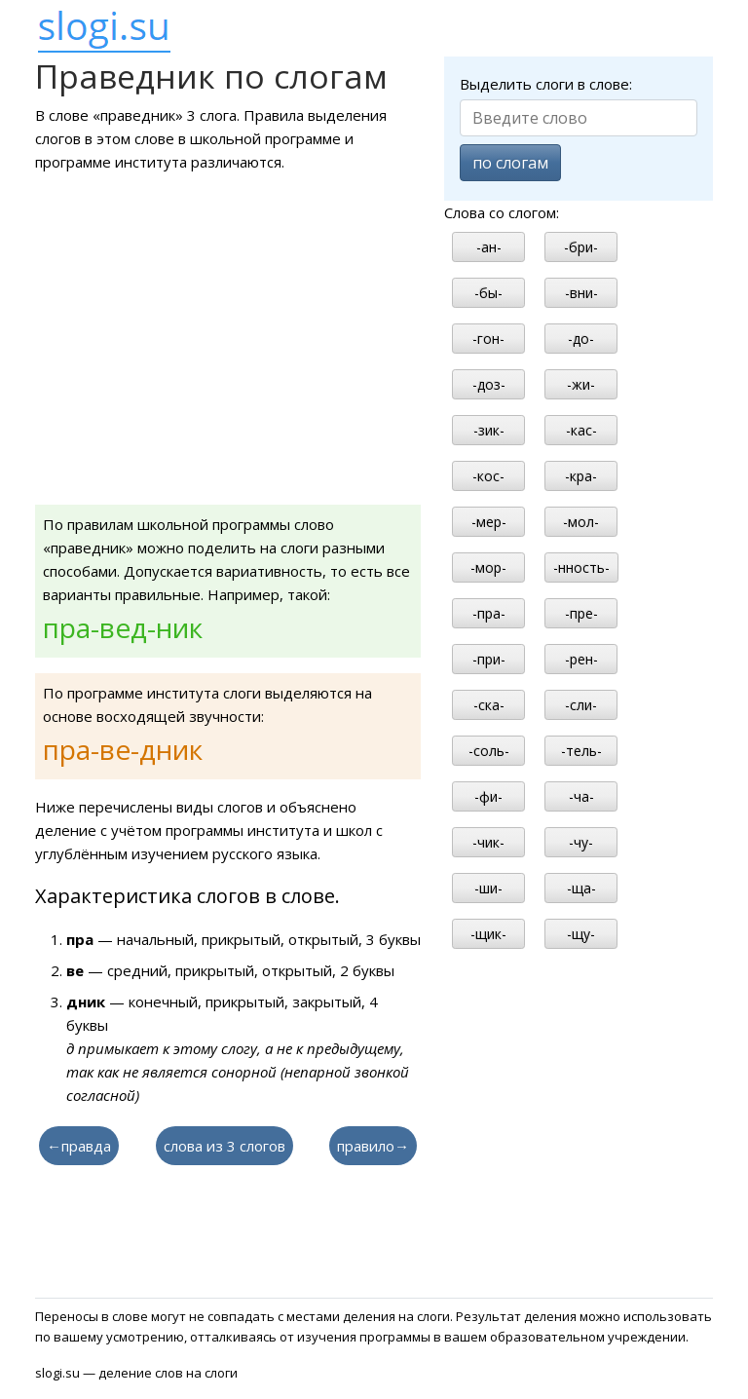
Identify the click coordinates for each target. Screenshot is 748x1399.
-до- (581, 338)
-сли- (581, 705)
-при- (488, 659)
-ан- (489, 247)
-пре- (581, 613)
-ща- (581, 888)
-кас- (581, 430)
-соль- (488, 750)
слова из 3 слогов (224, 1145)
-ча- (581, 796)
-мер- (488, 521)
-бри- (581, 247)
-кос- (488, 476)
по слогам (510, 162)
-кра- (581, 476)
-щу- (581, 934)
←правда (79, 1145)
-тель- (581, 750)
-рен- (581, 659)
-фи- (488, 796)
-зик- (489, 430)
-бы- (488, 293)
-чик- (488, 842)
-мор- (488, 567)
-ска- (489, 705)
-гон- (488, 338)
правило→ (373, 1145)
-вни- (581, 293)
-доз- (488, 384)
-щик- (488, 934)
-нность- (581, 567)
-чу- (581, 842)
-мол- (581, 521)
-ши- (488, 888)
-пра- (488, 613)
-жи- (581, 384)
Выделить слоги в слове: (546, 84)
